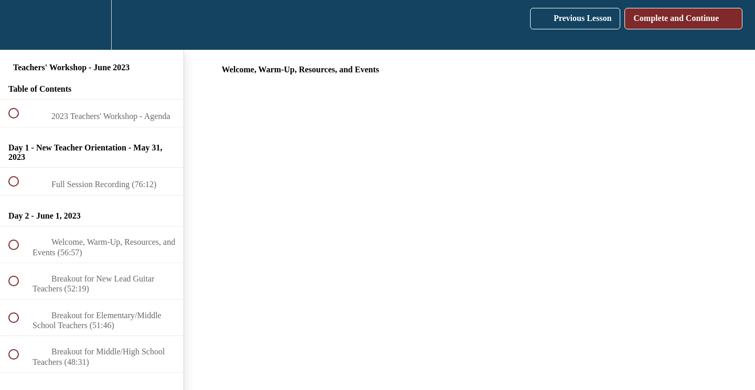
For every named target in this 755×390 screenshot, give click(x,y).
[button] (19, 25)
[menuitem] (91, 25)
